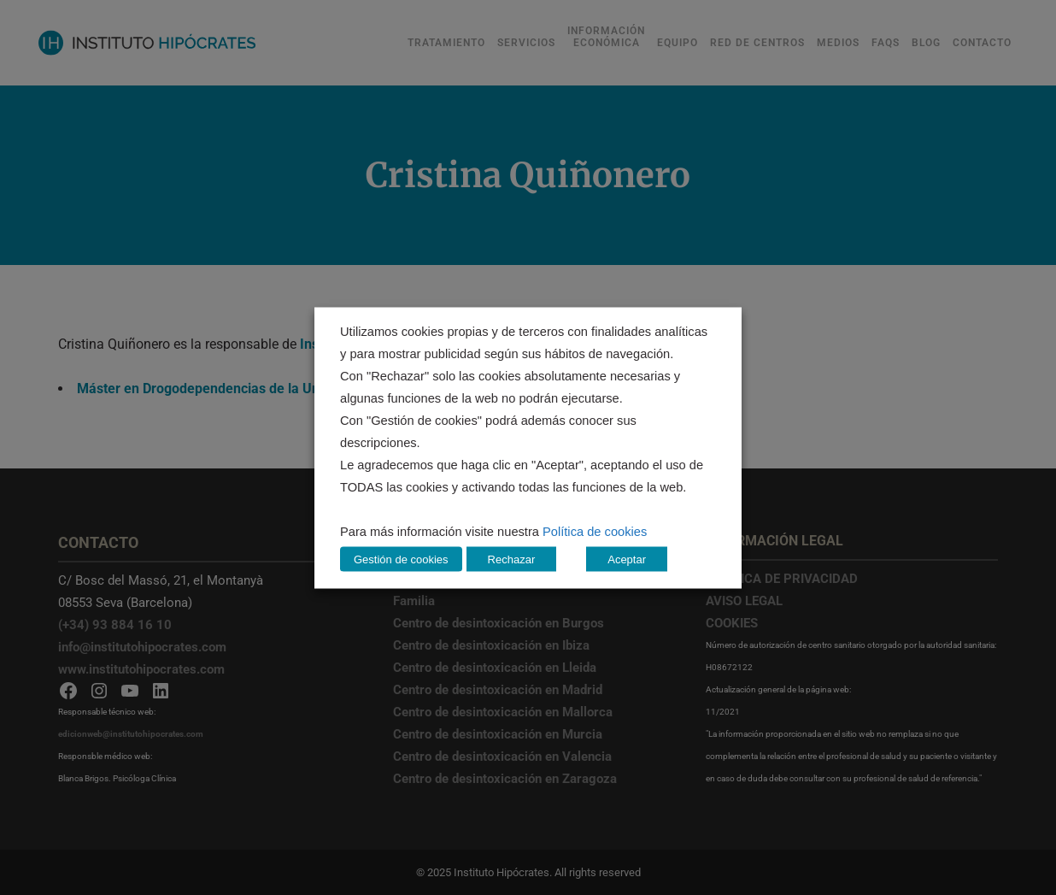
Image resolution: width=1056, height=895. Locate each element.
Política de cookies (595, 531)
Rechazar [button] (512, 558)
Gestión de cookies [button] (401, 558)
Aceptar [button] (626, 558)
